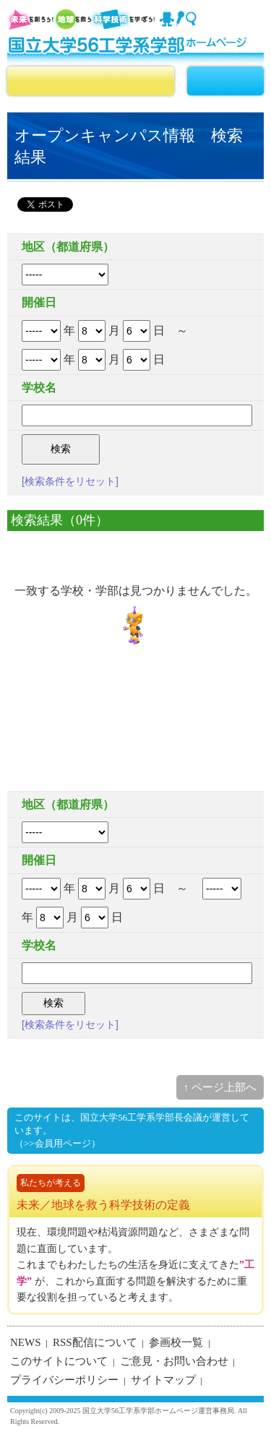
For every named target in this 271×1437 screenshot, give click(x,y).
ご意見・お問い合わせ (174, 1361)
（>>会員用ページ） (57, 1143)
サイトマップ (163, 1380)
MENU (225, 80)
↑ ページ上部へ (220, 1087)
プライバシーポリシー (64, 1380)
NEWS (25, 1342)
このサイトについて (59, 1361)
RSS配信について (95, 1342)
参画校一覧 (176, 1342)
